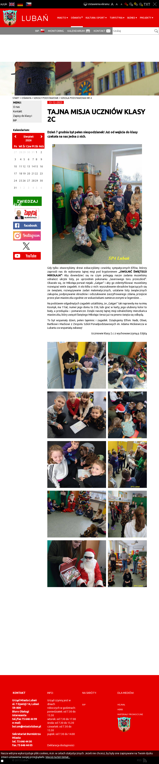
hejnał (121, 705)
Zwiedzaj (25, 202)
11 (20, 166)
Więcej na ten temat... (57, 757)
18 (20, 173)
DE (20, 4)
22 (36, 173)
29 (36, 180)
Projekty (145, 17)
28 (33, 180)
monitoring (56, 30)
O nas (16, 106)
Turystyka (116, 17)
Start (16, 98)
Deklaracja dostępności (60, 745)
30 (41, 180)
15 (36, 166)
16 (41, 166)
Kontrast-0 (131, 4)
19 (24, 173)
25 (20, 180)
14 (33, 166)
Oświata (76, 17)
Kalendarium (76, 30)
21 (33, 173)
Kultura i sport (95, 17)
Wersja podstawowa (126, 4)
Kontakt (99, 30)
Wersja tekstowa (147, 4)
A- (121, 4)
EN (11, 4)
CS (28, 4)
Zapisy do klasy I (22, 115)
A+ (112, 4)
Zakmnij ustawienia (155, 4)
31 (15, 187)
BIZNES (131, 17)
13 (28, 166)
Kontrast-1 (136, 4)
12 (24, 166)
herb (120, 709)
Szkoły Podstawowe (46, 98)
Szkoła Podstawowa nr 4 (76, 98)
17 (15, 173)
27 (28, 180)
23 (41, 173)
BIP (37, 30)
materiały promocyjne (130, 714)
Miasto (61, 17)
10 (15, 166)
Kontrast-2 (140, 4)
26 (24, 180)
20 (28, 173)
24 (15, 180)
